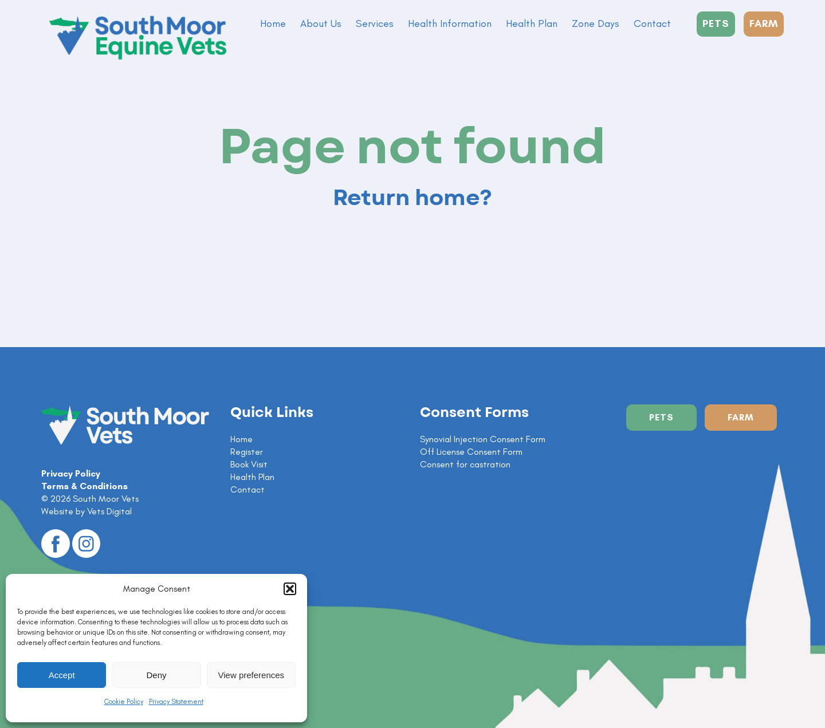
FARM (763, 23)
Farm (741, 417)
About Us (320, 23)
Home (273, 23)
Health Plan (531, 23)
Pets (661, 417)
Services (375, 23)
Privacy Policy (70, 473)
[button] (290, 589)
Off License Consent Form (471, 451)
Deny (156, 675)
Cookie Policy (123, 702)
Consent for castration (465, 464)
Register (246, 451)
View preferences (251, 675)
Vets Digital (109, 511)
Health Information (450, 23)
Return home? (412, 198)
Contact (652, 23)
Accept (62, 675)
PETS (715, 23)
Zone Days (595, 23)
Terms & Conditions (84, 486)
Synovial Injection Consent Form (482, 439)
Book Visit (249, 464)
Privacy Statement (176, 702)
